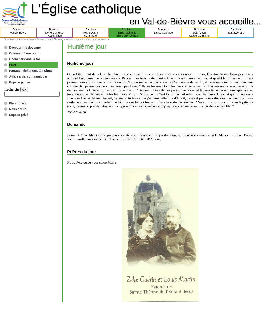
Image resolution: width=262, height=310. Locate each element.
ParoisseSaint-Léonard (235, 32)
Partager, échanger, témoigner (31, 70)
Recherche (12, 89)
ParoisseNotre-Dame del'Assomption (54, 32)
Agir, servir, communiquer (28, 76)
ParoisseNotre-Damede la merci (90, 32)
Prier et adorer (44, 39)
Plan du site (18, 103)
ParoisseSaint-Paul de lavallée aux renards (127, 32)
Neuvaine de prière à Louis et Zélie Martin (74, 39)
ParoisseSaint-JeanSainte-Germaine (199, 32)
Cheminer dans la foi (24, 59)
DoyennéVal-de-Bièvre (18, 32)
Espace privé (18, 115)
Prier (31, 39)
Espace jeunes (20, 82)
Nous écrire (17, 109)
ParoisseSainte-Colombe (163, 32)
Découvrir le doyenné (25, 47)
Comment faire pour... (25, 53)
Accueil (22, 39)
